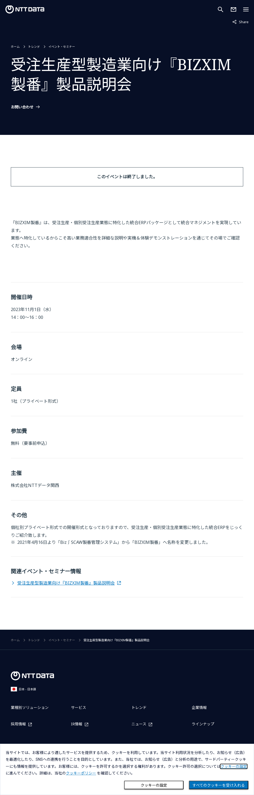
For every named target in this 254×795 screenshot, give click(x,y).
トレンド (34, 47)
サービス (78, 707)
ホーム (15, 47)
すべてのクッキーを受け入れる (218, 785)
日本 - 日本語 (23, 689)
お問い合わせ (22, 107)
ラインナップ (203, 723)
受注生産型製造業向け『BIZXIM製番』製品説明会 (66, 583)
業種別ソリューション (30, 707)
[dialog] (127, 769)
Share (240, 21)
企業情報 (199, 707)
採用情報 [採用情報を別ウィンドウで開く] (18, 724)
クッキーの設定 (154, 785)
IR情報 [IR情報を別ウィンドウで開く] (76, 724)
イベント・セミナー (61, 47)
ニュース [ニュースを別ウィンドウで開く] (138, 724)
